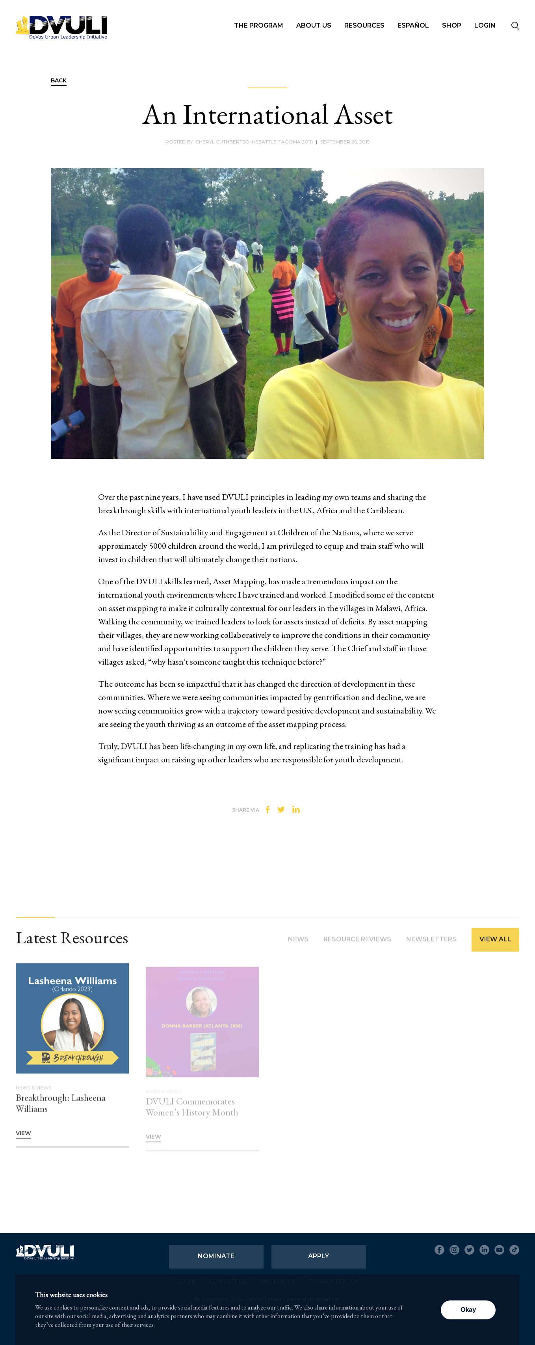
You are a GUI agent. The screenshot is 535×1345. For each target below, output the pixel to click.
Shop (451, 25)
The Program (258, 25)
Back (59, 81)
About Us (313, 25)
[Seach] (515, 26)
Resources (364, 25)
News (298, 943)
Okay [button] (468, 1309)
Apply (318, 1256)
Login (485, 25)
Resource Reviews (357, 943)
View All (495, 943)
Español (413, 25)
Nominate (216, 1256)
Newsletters (431, 943)
